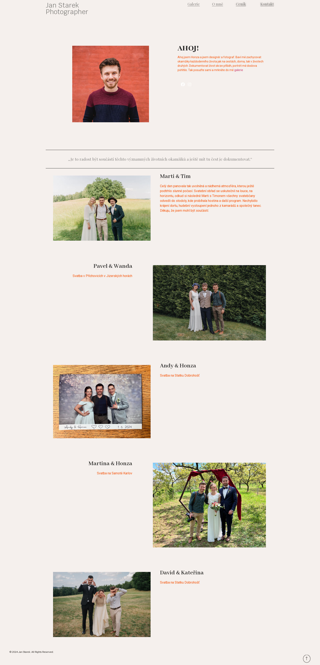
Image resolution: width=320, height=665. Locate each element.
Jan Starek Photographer (67, 8)
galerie (238, 70)
